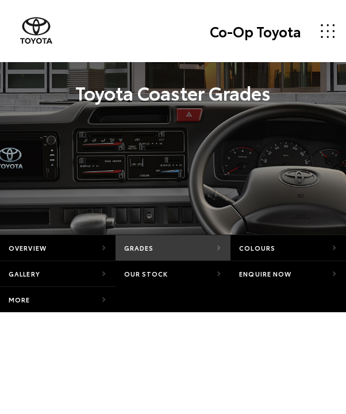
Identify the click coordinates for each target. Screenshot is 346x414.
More (19, 299)
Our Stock (146, 273)
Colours (257, 247)
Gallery (24, 273)
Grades (139, 247)
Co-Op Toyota (255, 31)
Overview (28, 247)
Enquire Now (265, 273)
